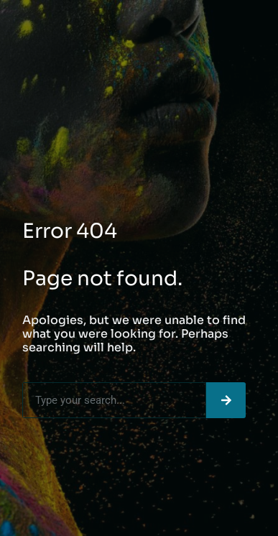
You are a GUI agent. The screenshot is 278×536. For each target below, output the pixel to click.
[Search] (226, 400)
